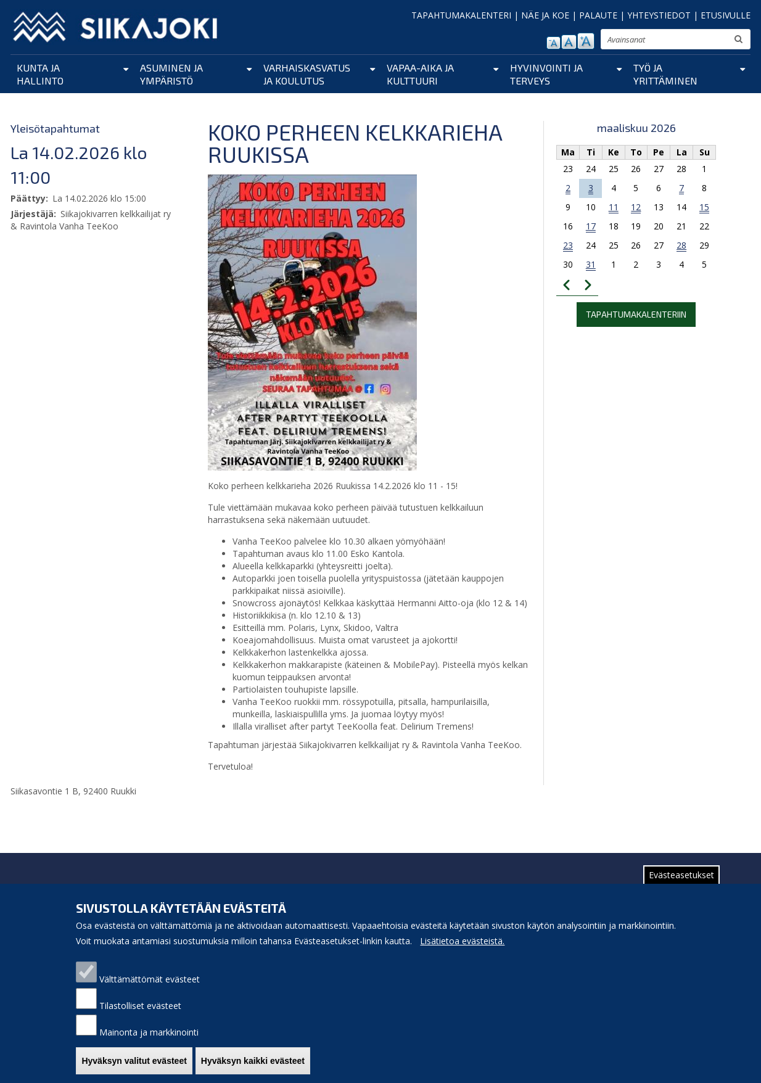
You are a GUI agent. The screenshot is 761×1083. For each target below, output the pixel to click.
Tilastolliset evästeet (140, 1015)
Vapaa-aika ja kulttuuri (420, 74)
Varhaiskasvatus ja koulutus (306, 74)
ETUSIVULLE (726, 15)
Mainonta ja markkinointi (149, 1041)
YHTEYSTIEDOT (659, 15)
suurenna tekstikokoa (585, 41)
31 (591, 264)
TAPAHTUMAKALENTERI (461, 15)
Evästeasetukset (681, 884)
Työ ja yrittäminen (665, 74)
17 (591, 226)
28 (681, 245)
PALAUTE (598, 15)
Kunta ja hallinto (40, 74)
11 (614, 207)
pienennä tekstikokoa (553, 42)
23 (568, 245)
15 (704, 207)
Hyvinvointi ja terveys (546, 74)
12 (636, 207)
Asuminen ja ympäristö (171, 74)
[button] (312, 322)
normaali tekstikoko (569, 42)
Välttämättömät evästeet (149, 988)
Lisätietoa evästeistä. (462, 950)
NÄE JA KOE (545, 15)
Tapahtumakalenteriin (636, 314)
